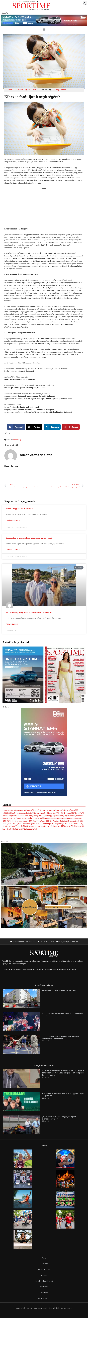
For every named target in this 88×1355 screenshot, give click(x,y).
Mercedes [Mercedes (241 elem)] (13, 821)
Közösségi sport (44, 1298)
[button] (85, 3)
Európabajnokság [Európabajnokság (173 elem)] (25, 813)
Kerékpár (44, 1264)
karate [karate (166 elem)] (71, 816)
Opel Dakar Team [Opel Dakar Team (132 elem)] (41, 821)
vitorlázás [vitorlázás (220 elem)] (58, 826)
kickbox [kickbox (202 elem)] (12, 818)
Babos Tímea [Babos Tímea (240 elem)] (34, 810)
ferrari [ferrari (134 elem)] (52, 813)
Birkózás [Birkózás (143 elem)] (64, 810)
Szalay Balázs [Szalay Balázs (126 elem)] (65, 824)
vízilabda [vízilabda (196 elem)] (78, 826)
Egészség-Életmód (59, 89)
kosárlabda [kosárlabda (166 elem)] (23, 818)
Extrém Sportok (44, 1269)
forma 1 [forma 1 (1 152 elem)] (64, 812)
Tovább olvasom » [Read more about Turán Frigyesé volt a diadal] (13, 520)
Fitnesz (44, 1275)
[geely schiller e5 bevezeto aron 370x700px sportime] (44, 752)
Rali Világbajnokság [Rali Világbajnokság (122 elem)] (59, 821)
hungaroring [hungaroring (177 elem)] (35, 815)
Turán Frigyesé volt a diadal (19, 508)
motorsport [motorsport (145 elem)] (25, 821)
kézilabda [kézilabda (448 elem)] (37, 818)
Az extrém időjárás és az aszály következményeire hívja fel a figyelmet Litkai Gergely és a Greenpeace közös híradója (63, 1072)
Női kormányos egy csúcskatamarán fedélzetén (29, 612)
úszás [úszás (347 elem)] (32, 829)
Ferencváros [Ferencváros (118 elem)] (41, 813)
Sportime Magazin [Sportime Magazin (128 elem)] (30, 824)
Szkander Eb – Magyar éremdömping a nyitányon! (62, 1013)
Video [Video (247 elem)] (20, 826)
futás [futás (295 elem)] (7, 815)
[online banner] (44, 885)
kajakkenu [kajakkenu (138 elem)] (61, 816)
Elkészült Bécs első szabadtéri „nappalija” (59, 990)
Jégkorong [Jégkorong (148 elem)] (49, 816)
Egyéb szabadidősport (44, 1281)
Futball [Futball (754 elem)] (78, 812)
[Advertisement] (44, 207)
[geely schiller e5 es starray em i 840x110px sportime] (44, 20)
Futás (44, 1258)
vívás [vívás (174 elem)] (69, 826)
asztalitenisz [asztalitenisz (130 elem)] (9, 810)
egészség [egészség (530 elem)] (9, 812)
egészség (17, 440)
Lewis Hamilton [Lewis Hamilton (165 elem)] (52, 818)
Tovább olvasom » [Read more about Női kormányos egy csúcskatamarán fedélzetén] (13, 624)
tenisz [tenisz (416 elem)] (78, 823)
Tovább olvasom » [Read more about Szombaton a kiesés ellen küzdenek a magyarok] (13, 549)
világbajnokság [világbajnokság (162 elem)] (32, 826)
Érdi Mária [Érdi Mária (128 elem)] (8, 829)
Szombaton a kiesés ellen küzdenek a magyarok (29, 538)
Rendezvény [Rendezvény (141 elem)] (75, 821)
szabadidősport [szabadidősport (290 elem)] (49, 823)
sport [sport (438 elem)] (16, 823)
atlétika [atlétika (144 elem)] (21, 810)
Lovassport (44, 1292)
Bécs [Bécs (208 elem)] (74, 810)
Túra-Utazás (44, 1287)
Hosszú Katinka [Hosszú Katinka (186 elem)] (20, 815)
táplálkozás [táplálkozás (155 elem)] (9, 826)
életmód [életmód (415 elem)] (20, 829)
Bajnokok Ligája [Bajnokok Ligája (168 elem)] (51, 810)
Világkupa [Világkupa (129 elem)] (46, 826)
